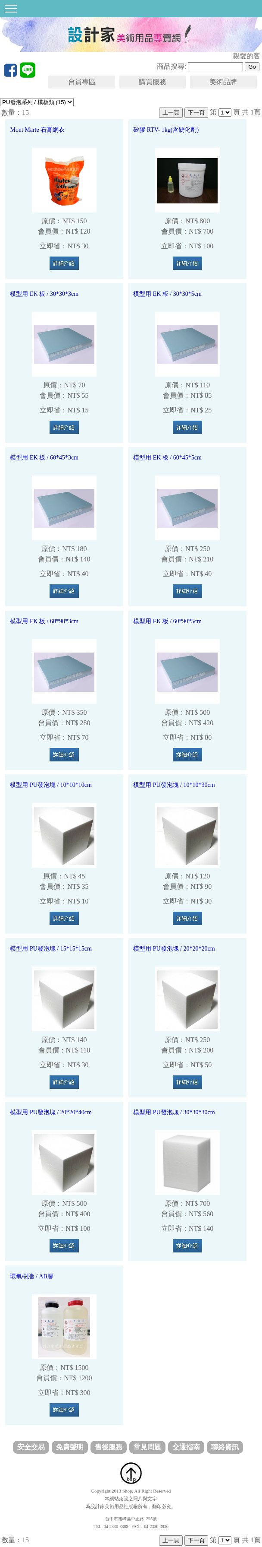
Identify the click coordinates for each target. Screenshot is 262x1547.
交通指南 (186, 1447)
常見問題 (147, 1447)
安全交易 (31, 1447)
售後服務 (108, 1447)
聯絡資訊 (225, 1447)
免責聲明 (70, 1447)
